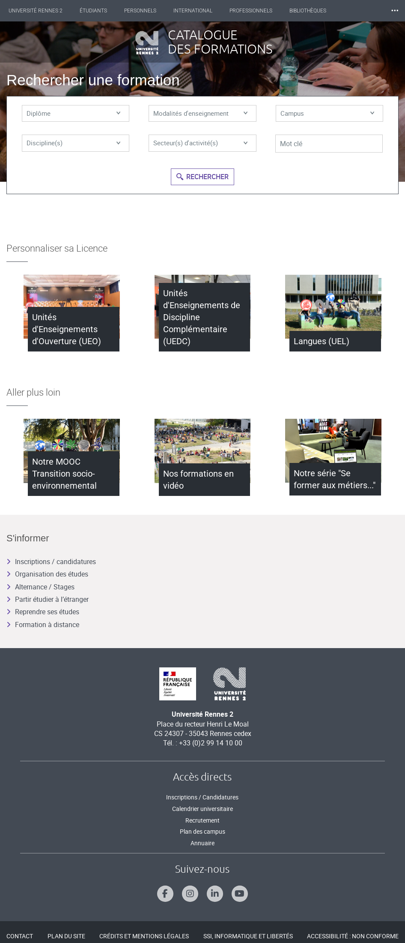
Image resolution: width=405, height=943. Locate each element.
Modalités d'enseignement (200, 114)
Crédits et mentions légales (144, 936)
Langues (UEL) (321, 341)
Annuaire (202, 843)
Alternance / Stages (40, 587)
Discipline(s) (73, 145)
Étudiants (93, 11)
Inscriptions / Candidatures (202, 797)
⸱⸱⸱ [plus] (395, 10)
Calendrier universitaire (202, 809)
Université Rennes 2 (36, 11)
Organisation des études (47, 574)
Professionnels (250, 11)
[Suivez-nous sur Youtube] (240, 894)
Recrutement (202, 820)
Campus (327, 114)
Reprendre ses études (42, 611)
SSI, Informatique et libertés (248, 936)
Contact (19, 936)
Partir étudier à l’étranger (47, 599)
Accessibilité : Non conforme (353, 936)
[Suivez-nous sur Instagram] (190, 894)
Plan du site (66, 936)
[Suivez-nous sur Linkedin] (215, 894)
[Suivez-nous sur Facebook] (165, 894)
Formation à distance (42, 624)
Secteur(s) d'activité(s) (200, 145)
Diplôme (73, 114)
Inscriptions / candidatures (51, 561)
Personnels (140, 11)
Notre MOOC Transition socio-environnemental (64, 473)
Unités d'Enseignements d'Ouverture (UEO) (66, 329)
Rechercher (202, 175)
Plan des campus (202, 831)
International (192, 11)
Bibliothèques (307, 11)
